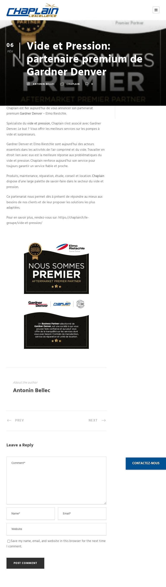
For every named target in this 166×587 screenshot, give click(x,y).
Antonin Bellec (44, 84)
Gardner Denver (31, 113)
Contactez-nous (146, 463)
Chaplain (73, 84)
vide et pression (38, 123)
